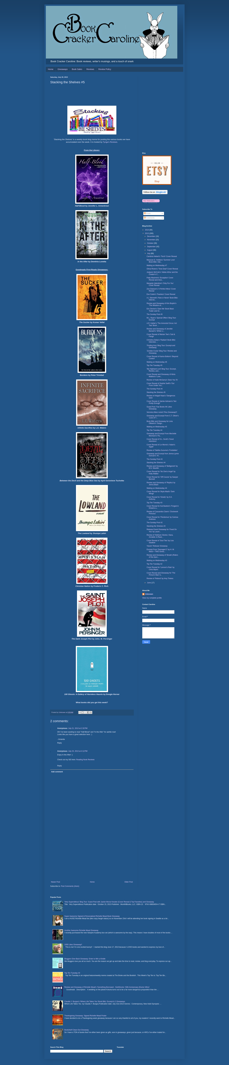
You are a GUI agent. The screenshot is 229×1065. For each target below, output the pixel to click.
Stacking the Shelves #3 (156, 526)
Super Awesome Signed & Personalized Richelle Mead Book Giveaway (92, 916)
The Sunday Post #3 (155, 459)
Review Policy (104, 69)
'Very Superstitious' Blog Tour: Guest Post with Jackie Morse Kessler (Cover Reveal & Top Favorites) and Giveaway (109, 902)
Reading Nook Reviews (85, 760)
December (151, 236)
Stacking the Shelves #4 (156, 463)
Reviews (90, 69)
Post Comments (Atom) (70, 886)
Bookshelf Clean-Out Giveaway (76, 1030)
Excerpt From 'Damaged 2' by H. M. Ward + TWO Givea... (160, 550)
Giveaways (62, 69)
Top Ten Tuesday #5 (154, 365)
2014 (147, 230)
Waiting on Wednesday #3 (157, 560)
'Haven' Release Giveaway (157, 546)
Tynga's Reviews (110, 142)
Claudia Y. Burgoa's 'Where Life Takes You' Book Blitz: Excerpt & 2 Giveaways (94, 1001)
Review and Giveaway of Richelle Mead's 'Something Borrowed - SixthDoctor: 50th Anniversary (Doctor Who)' (107, 987)
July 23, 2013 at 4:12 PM (77, 751)
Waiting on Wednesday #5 (157, 427)
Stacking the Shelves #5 (156, 392)
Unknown (149, 594)
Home (50, 69)
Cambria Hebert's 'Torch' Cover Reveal (162, 256)
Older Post (128, 882)
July (149, 253)
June (149, 583)
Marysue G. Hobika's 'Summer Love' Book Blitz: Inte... (161, 261)
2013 (147, 233)
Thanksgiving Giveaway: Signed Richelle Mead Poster (85, 1016)
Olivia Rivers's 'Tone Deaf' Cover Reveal (162, 269)
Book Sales (77, 69)
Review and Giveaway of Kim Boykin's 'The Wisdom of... (161, 304)
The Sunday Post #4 (155, 389)
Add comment (57, 772)
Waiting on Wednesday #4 (157, 488)
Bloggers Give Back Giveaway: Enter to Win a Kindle (84, 959)
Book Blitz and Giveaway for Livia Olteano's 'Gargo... (160, 422)
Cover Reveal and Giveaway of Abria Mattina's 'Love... (161, 375)
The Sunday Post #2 (155, 523)
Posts (147, 213)
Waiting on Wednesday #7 (157, 265)
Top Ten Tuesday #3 (154, 503)
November (151, 240)
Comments (149, 218)
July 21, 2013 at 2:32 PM (77, 728)
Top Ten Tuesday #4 (154, 430)
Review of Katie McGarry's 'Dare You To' (162, 380)
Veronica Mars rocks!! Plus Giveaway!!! (162, 412)
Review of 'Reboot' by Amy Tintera (160, 578)
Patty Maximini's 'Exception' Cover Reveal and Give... (160, 279)
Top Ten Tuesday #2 (154, 564)
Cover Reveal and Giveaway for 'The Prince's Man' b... (161, 574)
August (150, 250)
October (150, 243)
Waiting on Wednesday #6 (157, 362)
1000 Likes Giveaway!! (73, 945)
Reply (59, 743)
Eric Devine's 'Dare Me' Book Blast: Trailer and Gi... (160, 310)
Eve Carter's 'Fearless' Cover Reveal (161, 294)
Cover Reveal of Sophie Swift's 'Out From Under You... (160, 384)
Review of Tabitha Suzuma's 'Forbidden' (162, 450)
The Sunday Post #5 (155, 314)
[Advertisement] (92, 859)
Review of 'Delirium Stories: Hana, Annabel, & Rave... (160, 536)
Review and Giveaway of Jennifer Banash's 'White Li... (160, 330)
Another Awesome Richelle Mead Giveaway (81, 930)
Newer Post (55, 882)
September (151, 247)
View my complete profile (152, 598)
